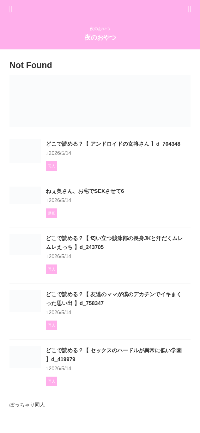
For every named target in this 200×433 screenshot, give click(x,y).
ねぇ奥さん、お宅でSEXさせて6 (118, 204)
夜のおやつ (100, 37)
